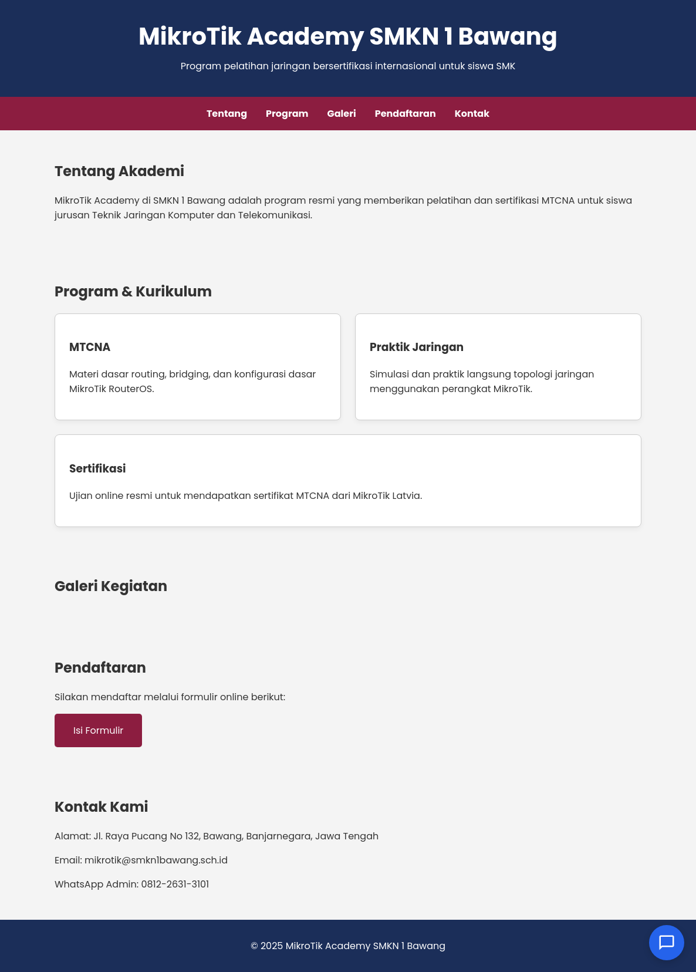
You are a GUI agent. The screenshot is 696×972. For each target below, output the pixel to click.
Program (287, 113)
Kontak (472, 113)
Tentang (227, 113)
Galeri (341, 113)
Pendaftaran (405, 113)
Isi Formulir (98, 730)
